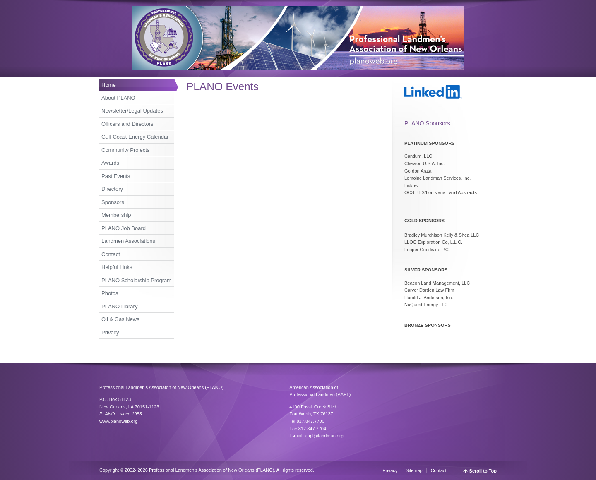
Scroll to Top (483, 471)
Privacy (110, 332)
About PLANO (118, 98)
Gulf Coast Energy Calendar (135, 137)
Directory (112, 189)
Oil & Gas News (120, 319)
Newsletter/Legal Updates (132, 111)
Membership (116, 215)
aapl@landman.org (324, 435)
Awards (110, 163)
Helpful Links (116, 267)
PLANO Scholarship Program (136, 280)
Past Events (115, 176)
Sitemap (414, 470)
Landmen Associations (128, 241)
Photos (109, 293)
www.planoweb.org (118, 421)
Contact (110, 254)
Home (108, 85)
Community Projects (125, 150)
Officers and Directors (127, 124)
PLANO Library (119, 306)
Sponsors (112, 202)
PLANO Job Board (123, 228)
